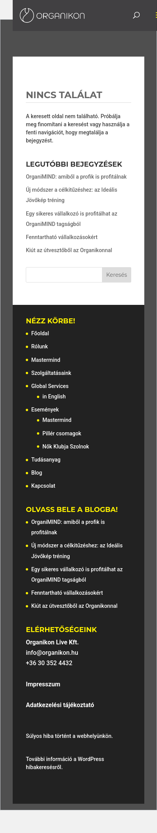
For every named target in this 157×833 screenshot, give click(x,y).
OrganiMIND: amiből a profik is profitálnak (76, 177)
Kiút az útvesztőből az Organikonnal (69, 250)
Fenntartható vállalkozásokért (61, 237)
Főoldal (40, 333)
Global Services (49, 386)
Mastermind (45, 360)
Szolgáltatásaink (51, 373)
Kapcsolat (43, 486)
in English (54, 396)
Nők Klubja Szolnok (65, 446)
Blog (36, 473)
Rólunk (39, 346)
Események (45, 409)
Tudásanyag (45, 460)
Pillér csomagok (61, 433)
